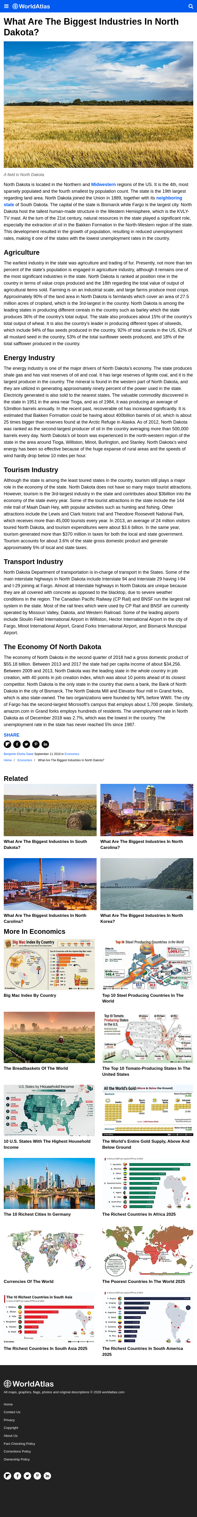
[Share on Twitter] (26, 744)
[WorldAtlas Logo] (33, 6)
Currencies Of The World (29, 1281)
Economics (72, 754)
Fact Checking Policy (19, 1444)
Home (8, 1404)
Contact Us (12, 1412)
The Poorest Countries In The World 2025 (143, 1281)
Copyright (11, 1428)
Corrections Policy (17, 1451)
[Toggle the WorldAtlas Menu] (6, 6)
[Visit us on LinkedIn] (47, 1476)
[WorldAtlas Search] (190, 6)
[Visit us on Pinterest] (37, 1476)
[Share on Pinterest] (36, 744)
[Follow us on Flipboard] (7, 1476)
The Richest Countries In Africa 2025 (139, 1214)
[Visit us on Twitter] (27, 1476)
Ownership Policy (17, 1459)
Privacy (9, 1420)
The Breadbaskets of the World (36, 1068)
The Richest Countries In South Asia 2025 (45, 1348)
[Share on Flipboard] (7, 744)
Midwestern (103, 184)
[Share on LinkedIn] (45, 744)
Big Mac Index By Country (30, 995)
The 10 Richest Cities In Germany (37, 1214)
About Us (11, 1436)
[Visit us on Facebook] (17, 1476)
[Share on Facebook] (17, 744)
